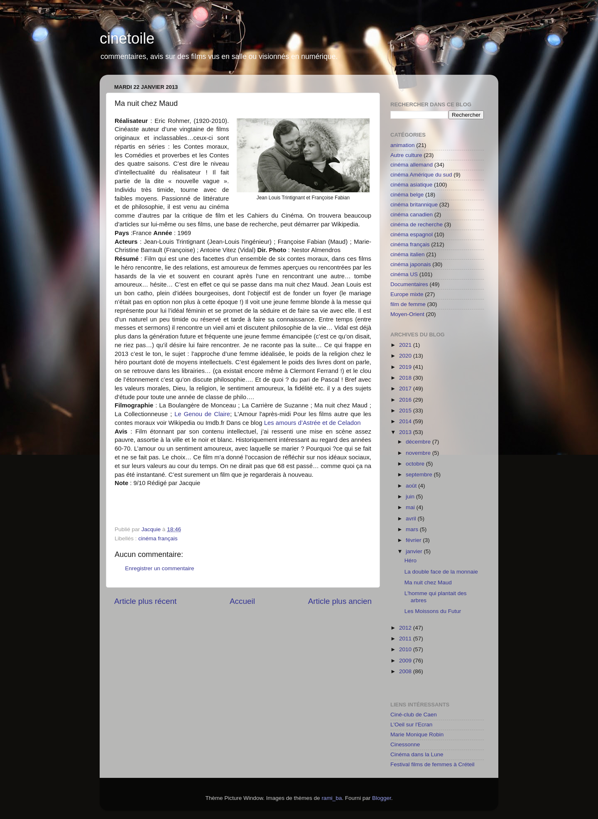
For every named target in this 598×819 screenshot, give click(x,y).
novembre (419, 453)
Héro (410, 560)
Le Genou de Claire (202, 414)
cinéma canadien (411, 214)
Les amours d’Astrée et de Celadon (312, 422)
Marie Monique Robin (417, 734)
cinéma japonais (410, 264)
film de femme (408, 304)
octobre (416, 464)
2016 (406, 400)
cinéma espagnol (411, 234)
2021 (406, 345)
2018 (406, 378)
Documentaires (409, 284)
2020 (406, 356)
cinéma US (404, 274)
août (412, 486)
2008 (406, 671)
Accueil (242, 601)
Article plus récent (145, 601)
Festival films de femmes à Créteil (432, 764)
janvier (415, 551)
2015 (406, 410)
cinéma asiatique (411, 184)
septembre (420, 474)
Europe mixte (407, 294)
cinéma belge (407, 194)
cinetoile (127, 38)
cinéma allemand (411, 165)
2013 (406, 432)
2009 (406, 660)
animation (402, 145)
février (414, 540)
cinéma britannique (414, 204)
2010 (406, 649)
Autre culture (406, 155)
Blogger (381, 798)
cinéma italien (407, 254)
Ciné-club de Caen (413, 714)
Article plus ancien (340, 601)
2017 (406, 388)
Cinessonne (405, 744)
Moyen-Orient (407, 314)
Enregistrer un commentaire (159, 568)
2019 (406, 367)
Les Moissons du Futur (432, 611)
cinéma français (158, 538)
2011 (406, 638)
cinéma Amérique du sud (421, 175)
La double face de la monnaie (441, 572)
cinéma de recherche (416, 224)
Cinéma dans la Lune (417, 754)
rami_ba (331, 798)
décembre (419, 442)
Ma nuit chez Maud (428, 582)
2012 (406, 628)
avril (412, 518)
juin (411, 496)
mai (411, 507)
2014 (406, 421)
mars (413, 529)
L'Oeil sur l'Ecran (411, 724)
